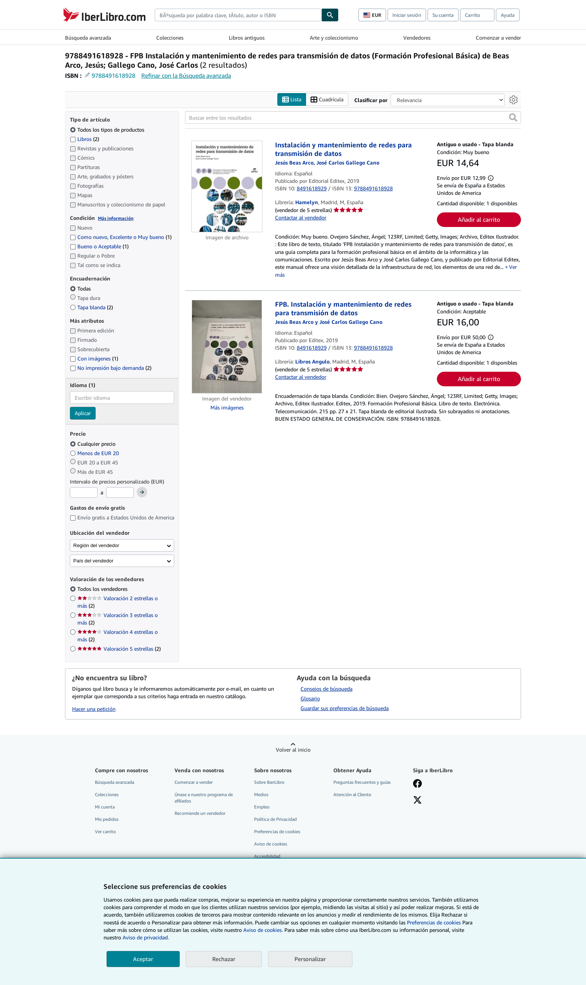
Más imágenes (227, 408)
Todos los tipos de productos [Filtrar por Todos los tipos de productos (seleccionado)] (108, 129)
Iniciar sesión (406, 15)
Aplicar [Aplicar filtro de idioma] (83, 413)
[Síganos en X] (417, 801)
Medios (261, 794)
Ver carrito (105, 832)
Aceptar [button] (143, 958)
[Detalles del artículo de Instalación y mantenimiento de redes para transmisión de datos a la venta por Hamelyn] (227, 186)
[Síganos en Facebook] (417, 784)
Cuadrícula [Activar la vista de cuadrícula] (327, 99)
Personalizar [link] (310, 958)
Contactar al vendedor (300, 218)
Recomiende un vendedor (200, 813)
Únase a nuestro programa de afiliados (204, 798)
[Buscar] (330, 15)
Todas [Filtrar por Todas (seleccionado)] (81, 288)
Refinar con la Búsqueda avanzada (186, 75)
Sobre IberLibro (269, 782)
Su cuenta (443, 15)
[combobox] (238, 15)
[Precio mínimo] (84, 493)
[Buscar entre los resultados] (353, 117)
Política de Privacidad (275, 819)
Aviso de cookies (270, 844)
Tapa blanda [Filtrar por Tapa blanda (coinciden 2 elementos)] (91, 307)
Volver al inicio (293, 749)
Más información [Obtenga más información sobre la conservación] (115, 218)
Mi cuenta (105, 807)
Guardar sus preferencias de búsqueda (344, 708)
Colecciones (169, 37)
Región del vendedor (96, 545)
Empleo (261, 807)
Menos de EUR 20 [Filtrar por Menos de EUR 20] (95, 453)
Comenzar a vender (498, 37)
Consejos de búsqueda (326, 688)
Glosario (310, 698)
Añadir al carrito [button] (479, 220)
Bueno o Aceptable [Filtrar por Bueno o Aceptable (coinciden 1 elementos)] (99, 246)
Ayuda (508, 15)
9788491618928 (113, 75)
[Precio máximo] (120, 493)
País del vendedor (93, 561)
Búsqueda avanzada (88, 37)
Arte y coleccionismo (334, 37)
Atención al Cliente (352, 794)
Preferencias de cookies (434, 922)
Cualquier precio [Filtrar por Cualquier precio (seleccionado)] (93, 444)
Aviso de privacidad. (146, 937)
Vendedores (417, 37)
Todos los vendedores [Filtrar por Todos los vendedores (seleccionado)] (103, 589)
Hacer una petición (93, 709)
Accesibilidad (267, 856)
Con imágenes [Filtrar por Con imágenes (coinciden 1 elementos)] (94, 359)
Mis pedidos (106, 819)
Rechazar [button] (223, 958)
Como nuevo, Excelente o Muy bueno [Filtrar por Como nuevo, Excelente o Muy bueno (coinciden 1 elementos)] (121, 237)
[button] (513, 118)
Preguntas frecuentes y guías (362, 782)
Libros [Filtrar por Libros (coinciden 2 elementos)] (84, 138)
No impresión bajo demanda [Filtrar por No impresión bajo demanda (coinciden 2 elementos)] (110, 368)
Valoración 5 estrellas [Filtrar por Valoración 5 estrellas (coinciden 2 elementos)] (119, 649)
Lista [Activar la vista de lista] (291, 99)
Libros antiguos (247, 37)
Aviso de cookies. (263, 930)
